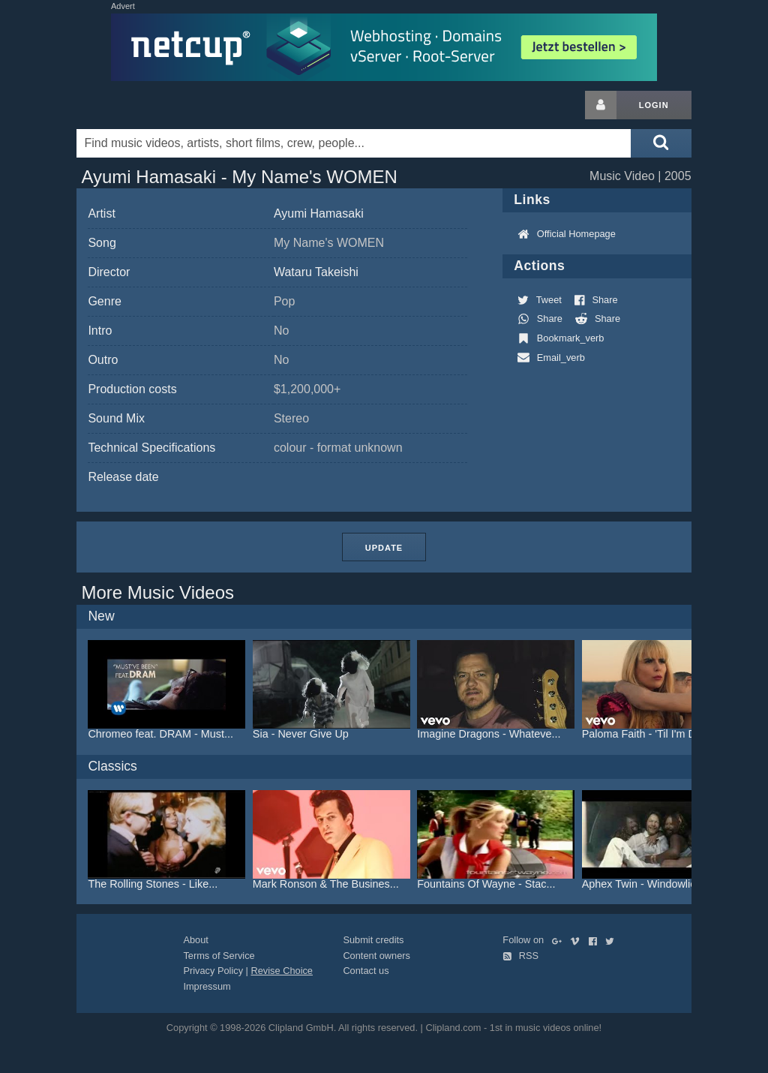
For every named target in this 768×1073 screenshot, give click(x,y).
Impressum (206, 986)
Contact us (365, 970)
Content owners (376, 955)
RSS (520, 955)
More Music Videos (157, 592)
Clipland (155, 105)
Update (384, 547)
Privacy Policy (213, 970)
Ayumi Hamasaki (319, 213)
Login (654, 105)
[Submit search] (661, 143)
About (195, 939)
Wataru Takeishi (316, 272)
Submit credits (373, 939)
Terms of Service (218, 955)
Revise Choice (281, 970)
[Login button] (600, 105)
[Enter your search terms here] (353, 143)
